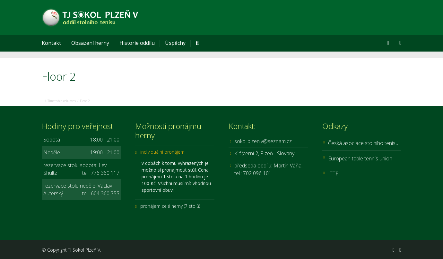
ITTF (333, 173)
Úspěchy (175, 42)
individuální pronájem (162, 152)
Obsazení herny (90, 42)
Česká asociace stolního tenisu (363, 143)
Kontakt (51, 42)
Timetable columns (62, 101)
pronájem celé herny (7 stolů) (170, 206)
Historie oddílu (137, 42)
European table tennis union (360, 158)
